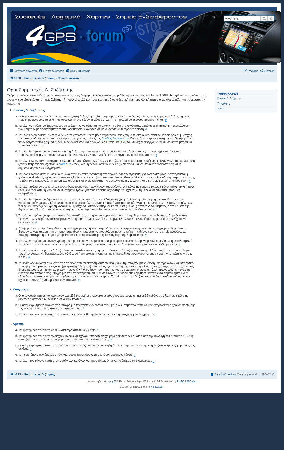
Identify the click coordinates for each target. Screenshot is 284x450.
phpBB (113, 381)
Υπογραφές (223, 103)
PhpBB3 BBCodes (187, 381)
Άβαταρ (221, 108)
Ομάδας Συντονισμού (114, 138)
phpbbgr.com (157, 386)
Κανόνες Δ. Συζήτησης (229, 98)
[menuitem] (51, 71)
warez (63, 164)
